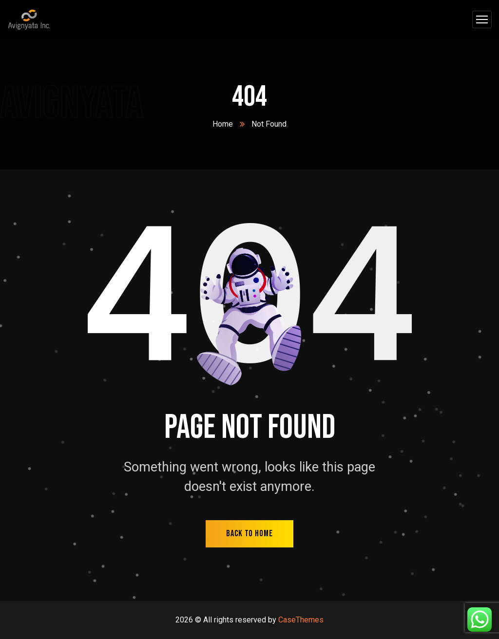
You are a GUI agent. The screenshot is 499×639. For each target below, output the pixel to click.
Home (222, 124)
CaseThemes (301, 619)
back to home (249, 533)
